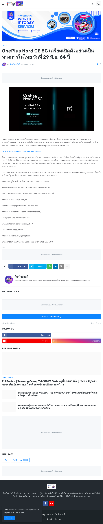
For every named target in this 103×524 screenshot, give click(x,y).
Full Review (20, 460)
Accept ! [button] (9, 518)
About (49, 519)
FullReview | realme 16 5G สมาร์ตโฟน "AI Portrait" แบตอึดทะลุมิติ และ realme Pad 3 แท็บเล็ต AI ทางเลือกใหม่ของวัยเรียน (57, 406)
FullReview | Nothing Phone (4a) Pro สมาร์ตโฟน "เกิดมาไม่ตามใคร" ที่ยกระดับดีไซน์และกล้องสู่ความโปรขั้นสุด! (58, 394)
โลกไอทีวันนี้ (21, 276)
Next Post (95, 323)
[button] (3, 3)
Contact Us (59, 519)
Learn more (19, 512)
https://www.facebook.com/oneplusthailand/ (21, 151)
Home (4, 45)
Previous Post (9, 323)
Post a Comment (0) (51, 316)
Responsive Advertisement (51, 78)
